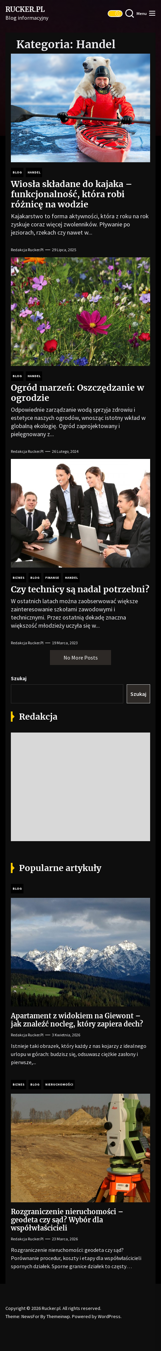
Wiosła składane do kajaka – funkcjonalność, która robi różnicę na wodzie (71, 194)
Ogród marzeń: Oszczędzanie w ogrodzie (77, 392)
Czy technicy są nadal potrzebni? (80, 589)
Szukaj (18, 678)
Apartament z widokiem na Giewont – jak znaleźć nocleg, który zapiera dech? (77, 1020)
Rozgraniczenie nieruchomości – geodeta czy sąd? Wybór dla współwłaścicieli (67, 1219)
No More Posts (81, 657)
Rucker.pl (25, 9)
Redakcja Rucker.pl (27, 249)
